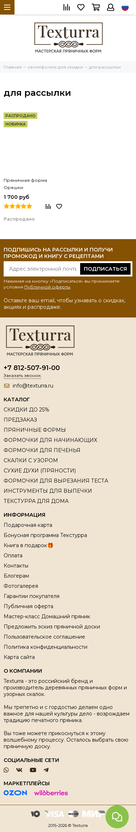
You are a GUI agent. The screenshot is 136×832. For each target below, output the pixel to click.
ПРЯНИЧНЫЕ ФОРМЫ (35, 430)
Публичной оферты (47, 287)
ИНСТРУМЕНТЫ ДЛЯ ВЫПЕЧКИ (48, 491)
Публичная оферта (28, 606)
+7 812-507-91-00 (32, 368)
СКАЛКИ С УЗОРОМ (31, 460)
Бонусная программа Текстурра (45, 535)
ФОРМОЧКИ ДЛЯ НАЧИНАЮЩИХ (50, 440)
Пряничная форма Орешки (25, 183)
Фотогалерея (21, 586)
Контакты (16, 565)
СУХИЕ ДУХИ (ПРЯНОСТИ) (40, 470)
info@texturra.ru (33, 385)
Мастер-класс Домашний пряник (47, 616)
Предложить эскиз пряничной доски (52, 626)
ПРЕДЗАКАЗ (20, 420)
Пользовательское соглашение (44, 637)
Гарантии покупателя (31, 596)
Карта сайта (19, 657)
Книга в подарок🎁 (28, 545)
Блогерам (16, 576)
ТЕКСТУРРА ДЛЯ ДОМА (36, 501)
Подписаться (105, 269)
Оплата (13, 555)
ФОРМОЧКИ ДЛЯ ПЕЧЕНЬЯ (42, 450)
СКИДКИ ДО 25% (26, 409)
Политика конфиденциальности (45, 647)
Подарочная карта (28, 525)
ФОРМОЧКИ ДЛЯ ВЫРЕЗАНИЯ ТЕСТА (56, 481)
